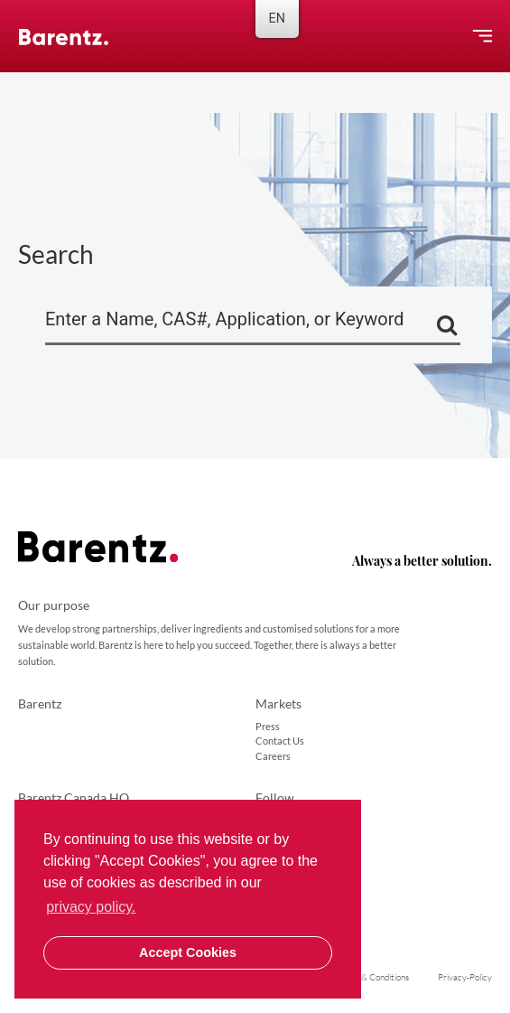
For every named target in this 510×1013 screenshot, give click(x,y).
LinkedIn (280, 820)
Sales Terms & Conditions (362, 977)
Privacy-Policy (465, 977)
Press (267, 726)
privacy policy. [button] (90, 907)
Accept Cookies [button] (187, 952)
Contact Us (279, 740)
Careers (273, 756)
